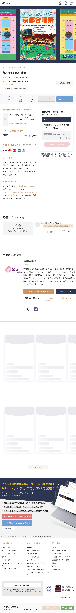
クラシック (6, 68)
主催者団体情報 (65, 83)
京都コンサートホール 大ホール (28, 609)
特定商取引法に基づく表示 (60, 560)
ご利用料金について (33, 554)
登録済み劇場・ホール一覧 (35, 569)
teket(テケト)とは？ (33, 547)
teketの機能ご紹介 (33, 557)
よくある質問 (6, 560)
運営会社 (54, 563)
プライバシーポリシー (58, 550)
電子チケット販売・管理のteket (10, 537)
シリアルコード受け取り (10, 568)
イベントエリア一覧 (8, 554)
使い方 (4, 557)
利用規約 (54, 547)
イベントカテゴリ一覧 (9, 550)
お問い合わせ (55, 569)
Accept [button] (68, 603)
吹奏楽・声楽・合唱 (19, 68)
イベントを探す (7, 547)
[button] (2, 605)
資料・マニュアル (32, 566)
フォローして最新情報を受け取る (38, 291)
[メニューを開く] (71, 3)
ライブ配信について (33, 560)
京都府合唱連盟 (29, 261)
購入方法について (31, 145)
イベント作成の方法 (33, 550)
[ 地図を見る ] (10, 84)
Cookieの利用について (58, 554)
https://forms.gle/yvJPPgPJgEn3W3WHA (20, 192)
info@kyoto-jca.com (26, 186)
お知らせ (54, 566)
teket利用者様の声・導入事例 (36, 563)
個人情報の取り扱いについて (60, 557)
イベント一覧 (25, 537)
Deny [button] (58, 603)
